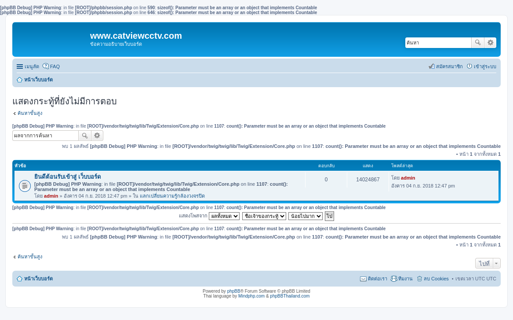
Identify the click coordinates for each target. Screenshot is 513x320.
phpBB (233, 291)
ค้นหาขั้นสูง (30, 113)
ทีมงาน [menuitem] (405, 278)
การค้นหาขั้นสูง (490, 42)
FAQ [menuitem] (55, 66)
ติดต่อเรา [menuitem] (377, 278)
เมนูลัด (32, 66)
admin (51, 196)
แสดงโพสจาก (209, 215)
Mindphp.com (251, 296)
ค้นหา (477, 42)
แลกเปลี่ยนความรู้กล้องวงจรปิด (172, 196)
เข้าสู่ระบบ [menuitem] (485, 66)
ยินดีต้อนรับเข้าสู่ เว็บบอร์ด (67, 176)
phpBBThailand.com (289, 296)
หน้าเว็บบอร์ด (38, 79)
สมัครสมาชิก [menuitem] (449, 66)
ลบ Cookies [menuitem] (436, 278)
